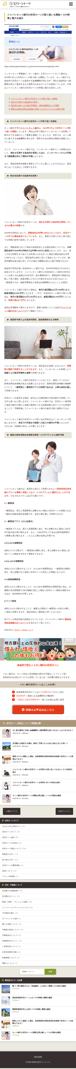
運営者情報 (38, 1058)
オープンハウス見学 (11, 919)
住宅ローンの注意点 (12, 844)
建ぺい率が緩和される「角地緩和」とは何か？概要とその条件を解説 (39, 987)
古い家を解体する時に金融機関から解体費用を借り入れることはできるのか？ (43, 731)
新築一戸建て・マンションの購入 (17, 903)
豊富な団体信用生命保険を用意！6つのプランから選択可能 (38, 109)
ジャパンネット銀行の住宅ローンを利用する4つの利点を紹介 (36, 783)
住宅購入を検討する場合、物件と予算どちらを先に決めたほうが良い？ (40, 744)
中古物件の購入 (10, 914)
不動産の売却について (12, 931)
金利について (9, 872)
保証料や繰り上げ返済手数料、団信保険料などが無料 (35, 105)
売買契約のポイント (12, 942)
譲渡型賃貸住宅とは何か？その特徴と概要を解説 (31, 1010)
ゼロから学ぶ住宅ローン (13, 827)
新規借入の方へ (10, 855)
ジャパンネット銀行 (30, 128)
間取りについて (9, 964)
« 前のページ (11, 812)
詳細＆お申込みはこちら (40, 709)
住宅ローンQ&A (10, 838)
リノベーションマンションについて (17, 908)
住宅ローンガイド (11, 833)
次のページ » (64, 812)
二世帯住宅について (11, 947)
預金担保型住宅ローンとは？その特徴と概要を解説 (32, 998)
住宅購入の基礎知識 (12, 892)
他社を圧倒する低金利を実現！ (25, 102)
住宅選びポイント (11, 897)
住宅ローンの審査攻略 (12, 866)
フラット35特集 (10, 877)
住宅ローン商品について (23, 630)
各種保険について (11, 958)
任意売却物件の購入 (11, 953)
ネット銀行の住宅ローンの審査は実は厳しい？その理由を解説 (37, 796)
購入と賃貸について (12, 925)
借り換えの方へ (10, 861)
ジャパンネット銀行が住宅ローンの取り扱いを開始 (34, 99)
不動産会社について (11, 936)
